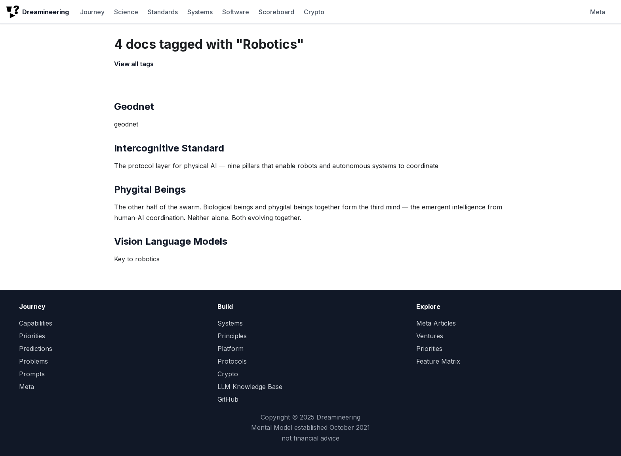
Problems (33, 361)
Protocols (232, 361)
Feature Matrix (438, 361)
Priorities (32, 336)
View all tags (134, 64)
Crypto (314, 12)
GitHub (227, 399)
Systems (200, 12)
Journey (92, 12)
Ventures (429, 336)
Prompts (32, 374)
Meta (597, 12)
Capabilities (35, 323)
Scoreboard (276, 12)
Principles (232, 336)
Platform (230, 349)
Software (235, 12)
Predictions (35, 349)
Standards (163, 12)
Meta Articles (436, 323)
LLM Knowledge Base (249, 387)
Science (126, 12)
